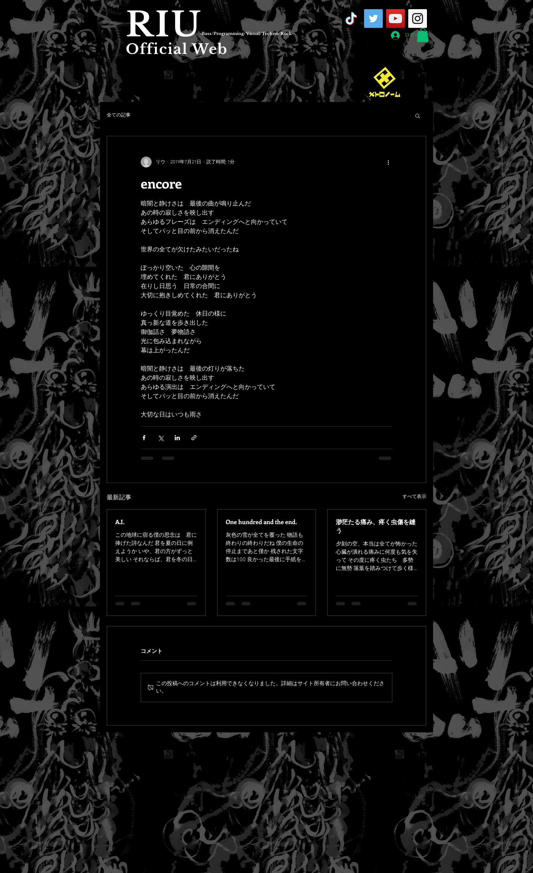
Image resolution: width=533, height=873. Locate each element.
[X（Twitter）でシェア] (160, 437)
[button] (423, 35)
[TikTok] (351, 18)
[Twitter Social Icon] (373, 18)
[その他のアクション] (388, 162)
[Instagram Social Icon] (417, 18)
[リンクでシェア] (194, 437)
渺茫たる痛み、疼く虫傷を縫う (375, 526)
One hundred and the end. (261, 522)
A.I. (119, 522)
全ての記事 (119, 115)
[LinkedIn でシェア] (177, 437)
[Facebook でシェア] (144, 437)
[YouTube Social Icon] (395, 18)
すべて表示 (414, 497)
